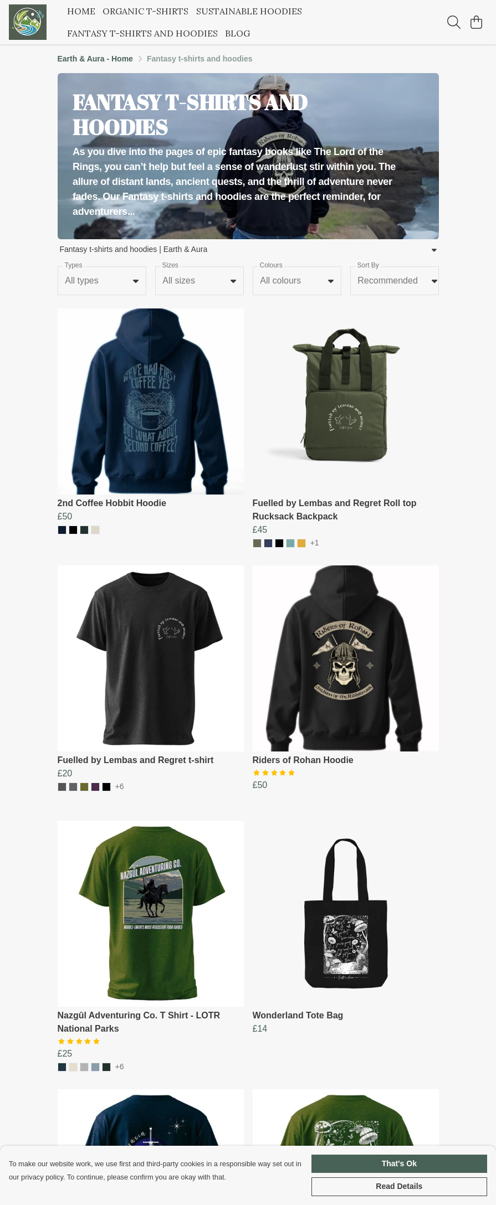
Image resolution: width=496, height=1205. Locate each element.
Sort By (368, 265)
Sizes (170, 265)
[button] (136, 280)
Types (73, 265)
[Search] (454, 22)
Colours (270, 265)
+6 (119, 786)
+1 (314, 543)
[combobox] (102, 280)
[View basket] (476, 22)
